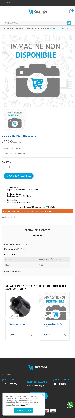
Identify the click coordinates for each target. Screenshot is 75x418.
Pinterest (17, 217)
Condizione (10, 272)
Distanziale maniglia (17, 324)
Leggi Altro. (25, 405)
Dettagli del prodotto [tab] (37, 230)
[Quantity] (9, 167)
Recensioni (38, 236)
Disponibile (9, 249)
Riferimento (6, 149)
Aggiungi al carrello (18, 176)
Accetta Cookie (24, 410)
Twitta (14, 217)
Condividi (11, 217)
